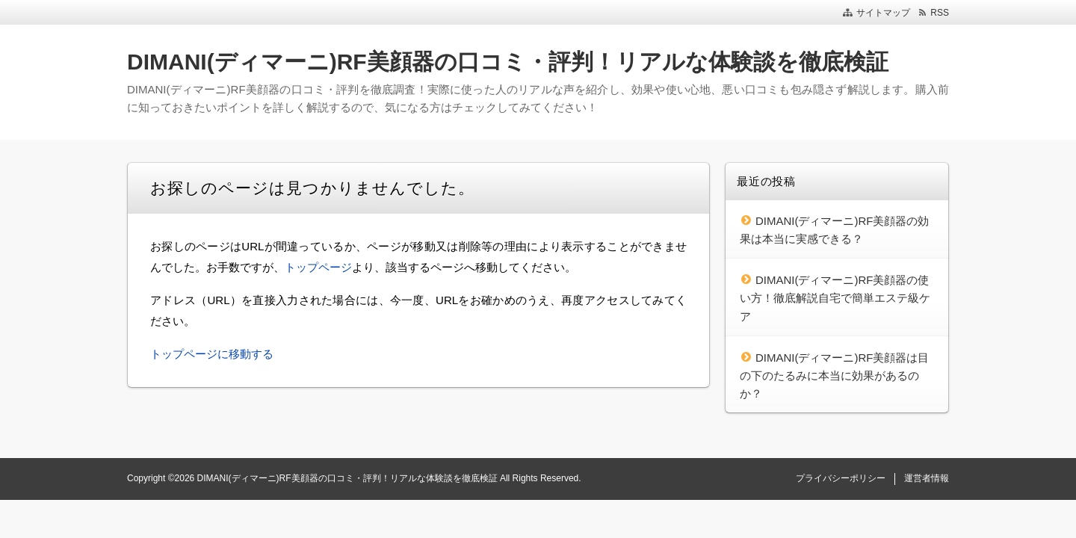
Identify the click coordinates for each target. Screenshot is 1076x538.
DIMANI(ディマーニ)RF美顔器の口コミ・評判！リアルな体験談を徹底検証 (507, 61)
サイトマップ (883, 12)
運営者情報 (926, 478)
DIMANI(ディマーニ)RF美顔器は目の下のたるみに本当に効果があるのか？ (835, 376)
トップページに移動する (211, 353)
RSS (939, 12)
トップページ (318, 267)
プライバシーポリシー (840, 478)
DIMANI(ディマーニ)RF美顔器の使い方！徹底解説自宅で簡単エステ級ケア (835, 298)
